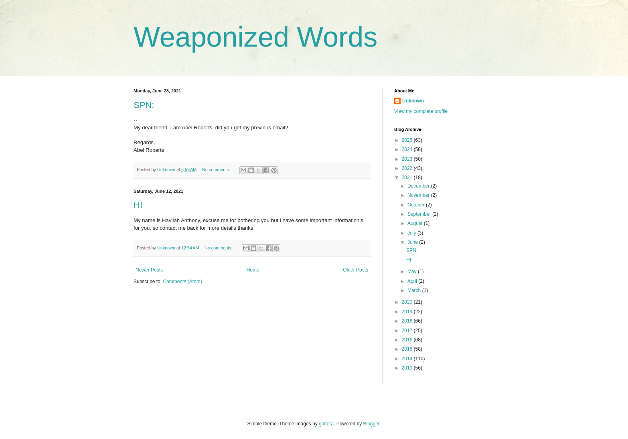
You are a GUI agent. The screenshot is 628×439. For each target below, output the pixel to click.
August (415, 223)
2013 (408, 368)
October (416, 205)
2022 (408, 168)
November (419, 195)
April (412, 281)
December (419, 186)
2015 (408, 349)
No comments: (216, 169)
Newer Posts (149, 270)
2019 (408, 311)
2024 (408, 149)
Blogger (371, 424)
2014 (408, 358)
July (412, 233)
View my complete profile (421, 111)
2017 (408, 330)
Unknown (413, 101)
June (413, 242)
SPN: (144, 105)
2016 (408, 340)
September (419, 214)
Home (253, 270)
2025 (408, 140)
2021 (408, 177)
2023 (408, 159)
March (414, 290)
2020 (408, 302)
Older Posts (355, 270)
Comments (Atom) (182, 281)
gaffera (326, 424)
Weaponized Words (255, 37)
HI (138, 205)
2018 (408, 321)
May (412, 271)
